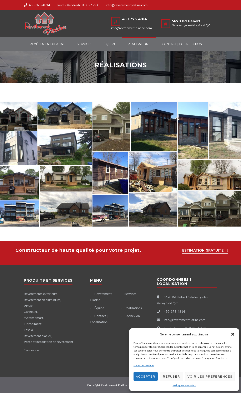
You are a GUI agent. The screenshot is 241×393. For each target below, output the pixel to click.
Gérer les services (144, 365)
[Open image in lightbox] (64, 115)
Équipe (110, 44)
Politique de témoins (184, 385)
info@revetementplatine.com (126, 5)
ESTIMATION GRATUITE (203, 250)
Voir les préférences (209, 376)
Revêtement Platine (47, 44)
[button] (233, 334)
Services (84, 44)
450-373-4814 (39, 5)
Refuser (171, 376)
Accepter (145, 376)
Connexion (132, 316)
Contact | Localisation (182, 44)
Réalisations (138, 44)
